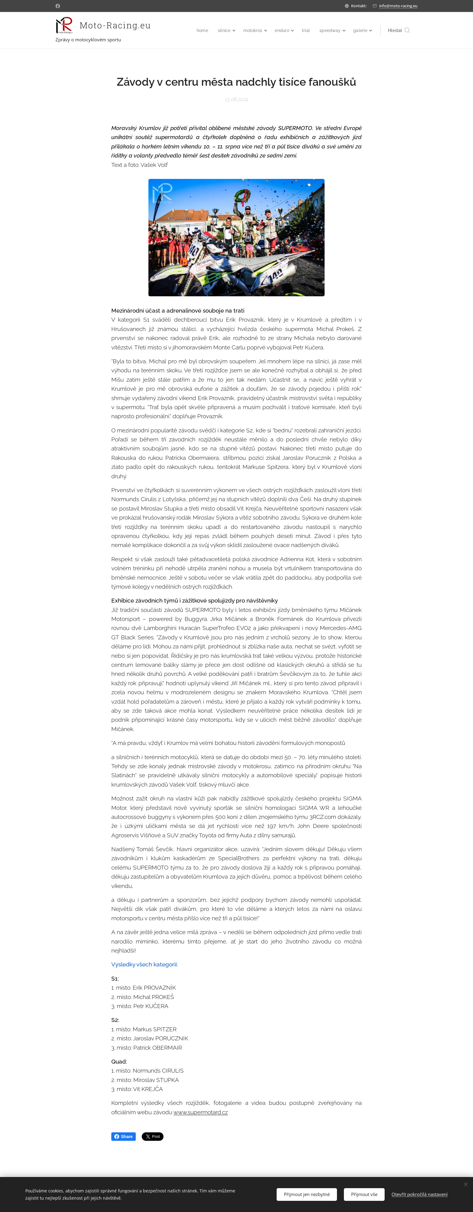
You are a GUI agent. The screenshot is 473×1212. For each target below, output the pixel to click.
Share (123, 1136)
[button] (398, 30)
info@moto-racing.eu (398, 5)
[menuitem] (198, 30)
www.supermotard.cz (200, 1112)
